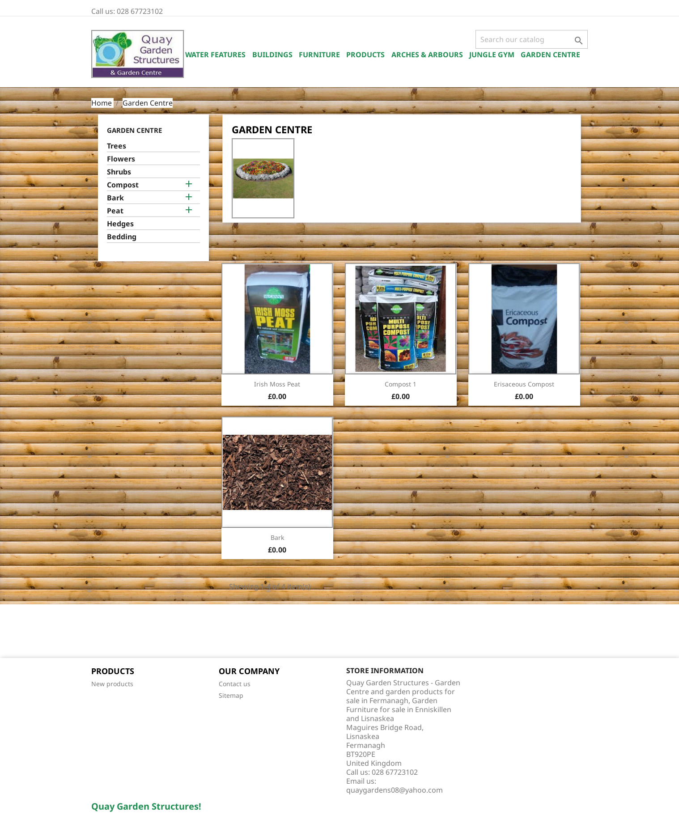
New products (112, 683)
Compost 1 (400, 384)
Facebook (101, 632)
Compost (123, 185)
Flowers (121, 159)
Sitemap (231, 695)
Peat (115, 211)
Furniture (319, 54)
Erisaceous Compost (524, 384)
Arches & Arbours (427, 54)
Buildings (272, 54)
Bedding (121, 237)
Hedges (120, 224)
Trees (116, 146)
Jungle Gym (491, 54)
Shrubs (119, 172)
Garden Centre (550, 54)
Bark (115, 198)
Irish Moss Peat (277, 384)
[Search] (531, 39)
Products (365, 54)
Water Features (215, 54)
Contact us (234, 683)
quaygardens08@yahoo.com (394, 790)
